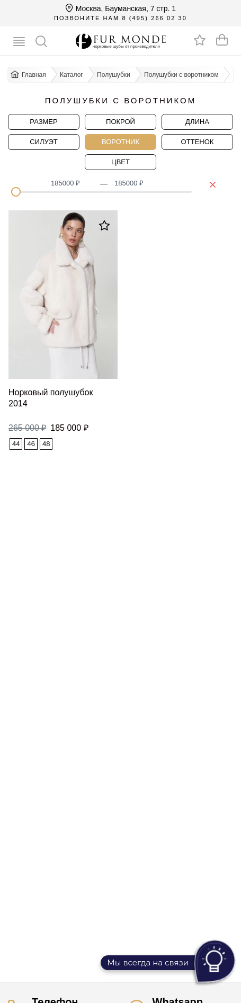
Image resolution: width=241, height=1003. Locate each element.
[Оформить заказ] (222, 40)
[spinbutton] (72, 183)
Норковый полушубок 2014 (50, 398)
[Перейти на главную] (121, 41)
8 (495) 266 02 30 (154, 18)
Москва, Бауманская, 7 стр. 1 (120, 8)
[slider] (16, 192)
